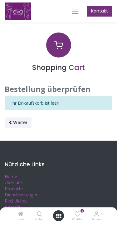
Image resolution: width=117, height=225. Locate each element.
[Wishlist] (77, 214)
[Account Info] (97, 214)
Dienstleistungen (21, 195)
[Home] (20, 214)
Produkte (14, 189)
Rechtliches (16, 201)
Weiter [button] (18, 122)
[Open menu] (58, 216)
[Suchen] (39, 214)
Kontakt (99, 11)
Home (11, 176)
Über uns (14, 182)
